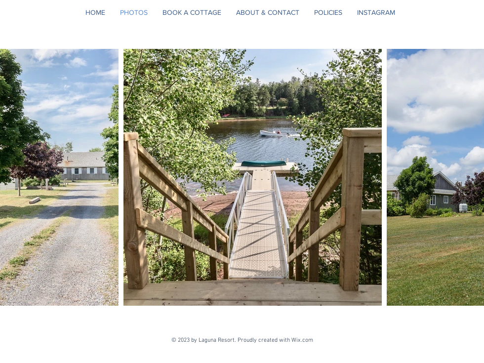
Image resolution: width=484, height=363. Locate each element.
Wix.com (303, 340)
